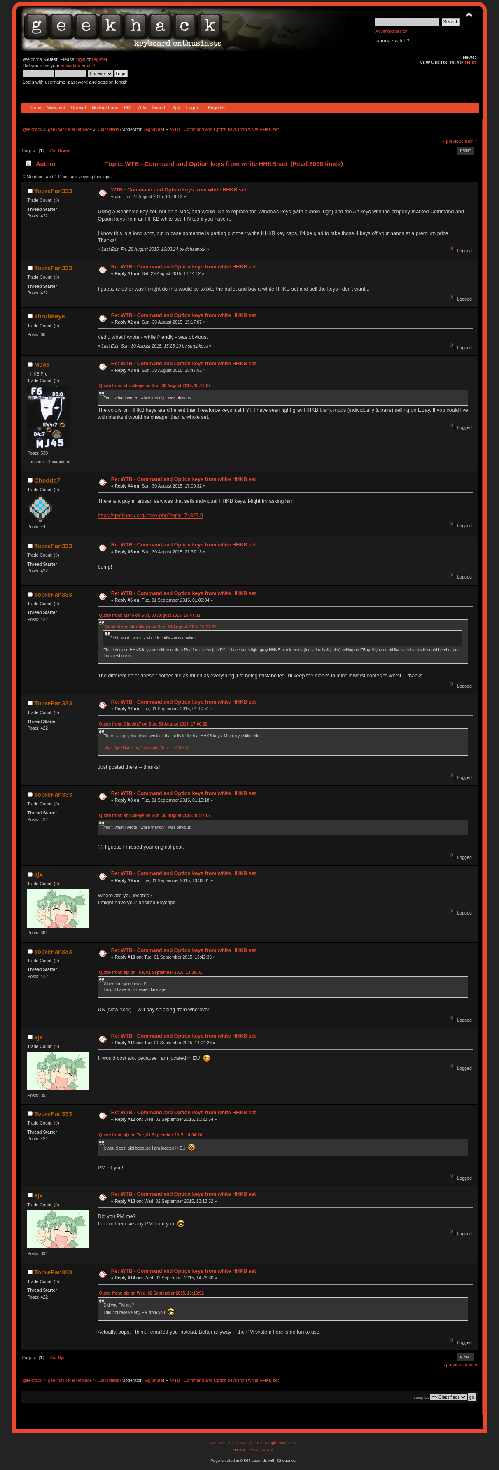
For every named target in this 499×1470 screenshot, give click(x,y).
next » (471, 141)
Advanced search (391, 31)
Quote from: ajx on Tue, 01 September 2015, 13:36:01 (150, 972)
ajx (38, 874)
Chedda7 (47, 480)
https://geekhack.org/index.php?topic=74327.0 (150, 515)
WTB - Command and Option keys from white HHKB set (178, 190)
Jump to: (421, 1397)
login (81, 59)
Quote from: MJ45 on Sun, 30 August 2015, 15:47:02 (149, 615)
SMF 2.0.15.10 (223, 1442)
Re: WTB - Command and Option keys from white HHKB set (183, 267)
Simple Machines (280, 1442)
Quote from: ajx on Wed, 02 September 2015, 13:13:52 (151, 1293)
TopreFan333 (53, 190)
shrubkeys (49, 316)
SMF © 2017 (250, 1442)
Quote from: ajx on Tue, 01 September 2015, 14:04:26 (150, 1135)
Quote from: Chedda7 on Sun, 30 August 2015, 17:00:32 (153, 724)
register (99, 59)
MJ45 (41, 364)
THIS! (470, 62)
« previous (453, 141)
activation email (77, 65)
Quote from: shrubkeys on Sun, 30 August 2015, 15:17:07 (154, 385)
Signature (153, 129)
